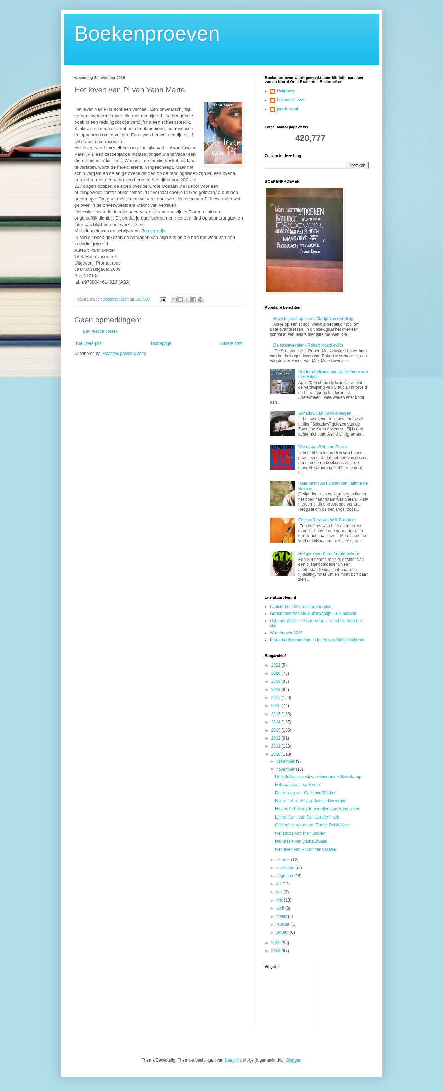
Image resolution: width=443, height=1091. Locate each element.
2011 (276, 746)
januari (283, 932)
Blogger (293, 1060)
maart (282, 916)
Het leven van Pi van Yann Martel (305, 849)
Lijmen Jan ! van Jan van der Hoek (307, 817)
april (280, 908)
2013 (276, 730)
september (286, 867)
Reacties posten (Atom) (124, 353)
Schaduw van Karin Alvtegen (324, 413)
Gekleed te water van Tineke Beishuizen (312, 825)
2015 (276, 714)
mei (280, 900)
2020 (276, 673)
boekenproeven (291, 100)
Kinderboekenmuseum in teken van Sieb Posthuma (317, 639)
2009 (276, 942)
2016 (276, 705)
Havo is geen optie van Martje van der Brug (313, 318)
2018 (276, 689)
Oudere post (230, 343)
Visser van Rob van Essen (322, 447)
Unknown (285, 91)
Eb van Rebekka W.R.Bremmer (327, 520)
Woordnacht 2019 (286, 633)
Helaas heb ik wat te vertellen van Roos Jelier (317, 808)
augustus (285, 876)
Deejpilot (233, 1060)
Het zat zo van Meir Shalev (300, 833)
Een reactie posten (100, 331)
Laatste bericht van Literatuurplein (301, 606)
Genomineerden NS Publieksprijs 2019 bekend (313, 613)
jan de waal (287, 109)
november (286, 769)
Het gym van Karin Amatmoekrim (328, 553)
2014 (276, 721)
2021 (276, 665)
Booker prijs (153, 230)
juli (279, 884)
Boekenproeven (147, 33)
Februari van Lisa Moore (297, 784)
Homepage (161, 343)
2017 (276, 697)
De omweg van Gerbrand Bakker (305, 792)
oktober (283, 859)
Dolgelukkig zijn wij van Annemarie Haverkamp (318, 776)
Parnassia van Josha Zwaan (301, 841)
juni (280, 891)
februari (283, 924)
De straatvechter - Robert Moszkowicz (308, 345)
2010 (276, 754)
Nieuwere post (89, 343)
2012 (276, 738)
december (286, 761)
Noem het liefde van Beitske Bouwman (310, 800)
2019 (276, 681)
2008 (276, 950)
